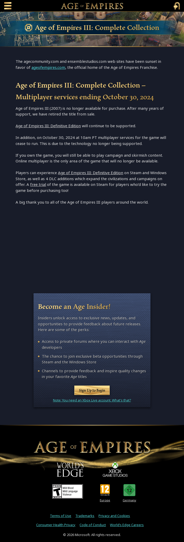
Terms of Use (60, 515)
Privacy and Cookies (114, 515)
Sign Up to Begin (92, 390)
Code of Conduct (93, 524)
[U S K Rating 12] (129, 490)
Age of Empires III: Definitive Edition (48, 126)
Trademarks (84, 515)
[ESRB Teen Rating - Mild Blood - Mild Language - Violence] (67, 491)
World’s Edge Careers (127, 524)
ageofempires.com (48, 67)
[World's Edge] (70, 469)
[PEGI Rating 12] (105, 490)
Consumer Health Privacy (55, 524)
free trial (38, 184)
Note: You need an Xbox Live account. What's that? (92, 400)
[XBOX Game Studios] (115, 469)
